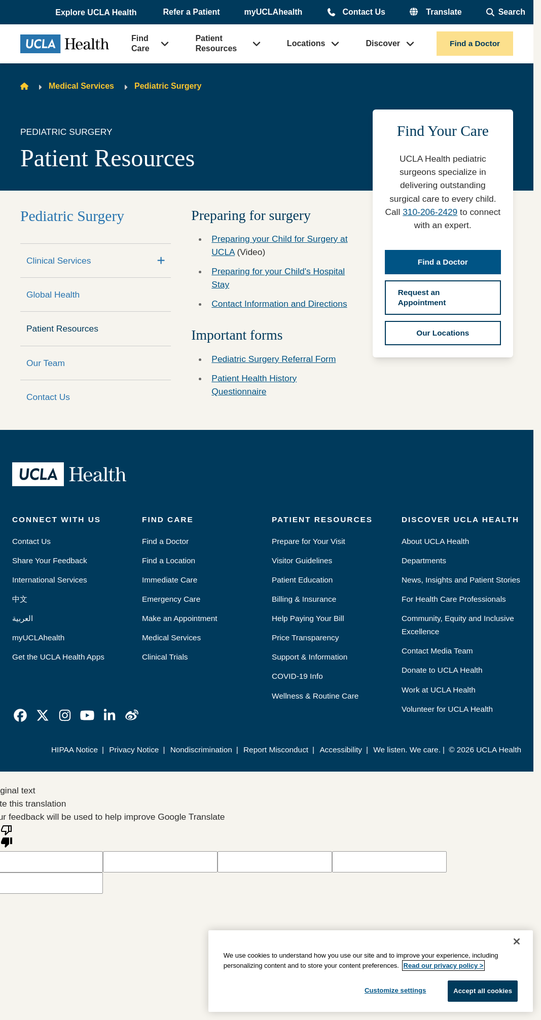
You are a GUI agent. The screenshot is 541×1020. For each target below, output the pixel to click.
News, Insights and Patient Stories (461, 579)
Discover (383, 43)
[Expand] (161, 261)
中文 (19, 599)
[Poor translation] (7, 835)
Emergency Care (171, 599)
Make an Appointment (180, 618)
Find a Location (168, 560)
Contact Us (363, 12)
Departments (424, 560)
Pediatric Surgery (168, 86)
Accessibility (340, 749)
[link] (20, 715)
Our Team (45, 363)
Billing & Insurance (304, 599)
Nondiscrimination (201, 749)
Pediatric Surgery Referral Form (273, 359)
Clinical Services (58, 261)
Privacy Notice (134, 749)
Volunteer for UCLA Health (447, 709)
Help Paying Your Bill (308, 618)
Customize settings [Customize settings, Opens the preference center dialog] (395, 990)
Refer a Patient (191, 12)
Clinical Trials (165, 656)
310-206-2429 (430, 212)
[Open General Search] (505, 12)
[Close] (517, 941)
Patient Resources (216, 43)
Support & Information (309, 656)
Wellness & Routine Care (315, 695)
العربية (22, 618)
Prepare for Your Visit (308, 541)
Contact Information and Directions (279, 304)
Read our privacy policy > (444, 965)
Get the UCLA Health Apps (58, 656)
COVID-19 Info (297, 676)
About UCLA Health (435, 541)
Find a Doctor (475, 43)
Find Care (140, 43)
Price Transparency (305, 637)
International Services (49, 579)
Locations (306, 43)
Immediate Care (169, 579)
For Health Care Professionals (454, 599)
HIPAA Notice (74, 749)
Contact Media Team (437, 650)
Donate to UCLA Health (442, 670)
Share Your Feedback (49, 560)
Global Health (53, 294)
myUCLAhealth (273, 12)
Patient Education (302, 579)
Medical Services (81, 86)
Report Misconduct (275, 749)
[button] (96, 13)
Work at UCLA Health (439, 689)
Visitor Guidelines (302, 560)
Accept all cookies (482, 991)
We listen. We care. (407, 749)
